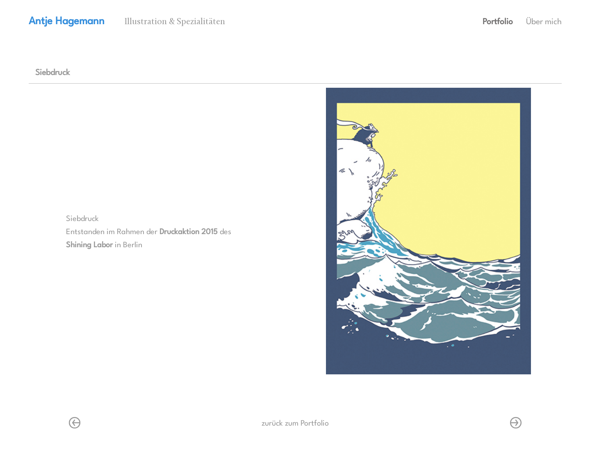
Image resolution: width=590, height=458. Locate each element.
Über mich (544, 22)
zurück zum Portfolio (295, 423)
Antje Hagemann (67, 21)
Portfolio (498, 22)
